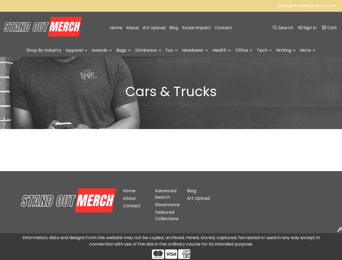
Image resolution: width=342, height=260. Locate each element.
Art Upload (154, 28)
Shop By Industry (43, 50)
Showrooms (167, 205)
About (132, 28)
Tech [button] (262, 50)
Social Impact (196, 28)
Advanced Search (165, 194)
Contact (223, 28)
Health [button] (219, 50)
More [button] (305, 50)
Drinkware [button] (146, 50)
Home (116, 28)
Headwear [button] (193, 50)
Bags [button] (121, 50)
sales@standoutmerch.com (307, 6)
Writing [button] (283, 50)
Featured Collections (166, 215)
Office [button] (241, 50)
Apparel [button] (74, 50)
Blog (173, 28)
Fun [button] (169, 50)
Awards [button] (99, 50)
